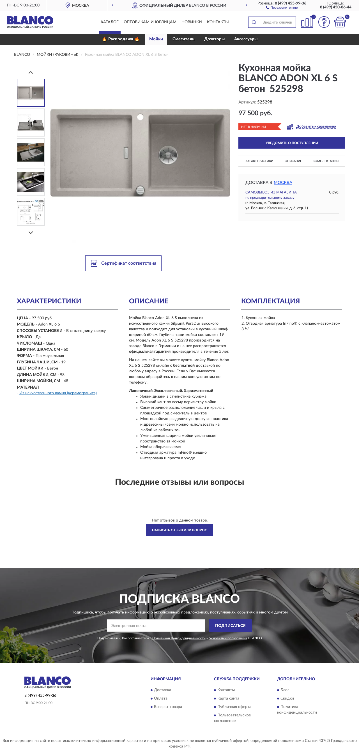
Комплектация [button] (326, 161)
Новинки (191, 22)
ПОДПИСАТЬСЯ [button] (230, 626)
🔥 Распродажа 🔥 (121, 39)
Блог (284, 690)
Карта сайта (228, 698)
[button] (282, 7)
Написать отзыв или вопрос (179, 530)
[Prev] (31, 72)
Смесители (183, 39)
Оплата (160, 698)
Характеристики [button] (259, 161)
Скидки (287, 698)
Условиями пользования (228, 638)
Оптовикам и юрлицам (150, 22)
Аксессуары (245, 39)
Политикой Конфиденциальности (179, 638)
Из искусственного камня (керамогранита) (58, 393)
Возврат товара (168, 707)
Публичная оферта (234, 707)
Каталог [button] (110, 22)
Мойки (156, 39)
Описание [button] (293, 161)
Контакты (218, 22)
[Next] (31, 233)
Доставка (162, 690)
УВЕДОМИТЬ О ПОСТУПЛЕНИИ (292, 143)
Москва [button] (283, 183)
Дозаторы (214, 39)
